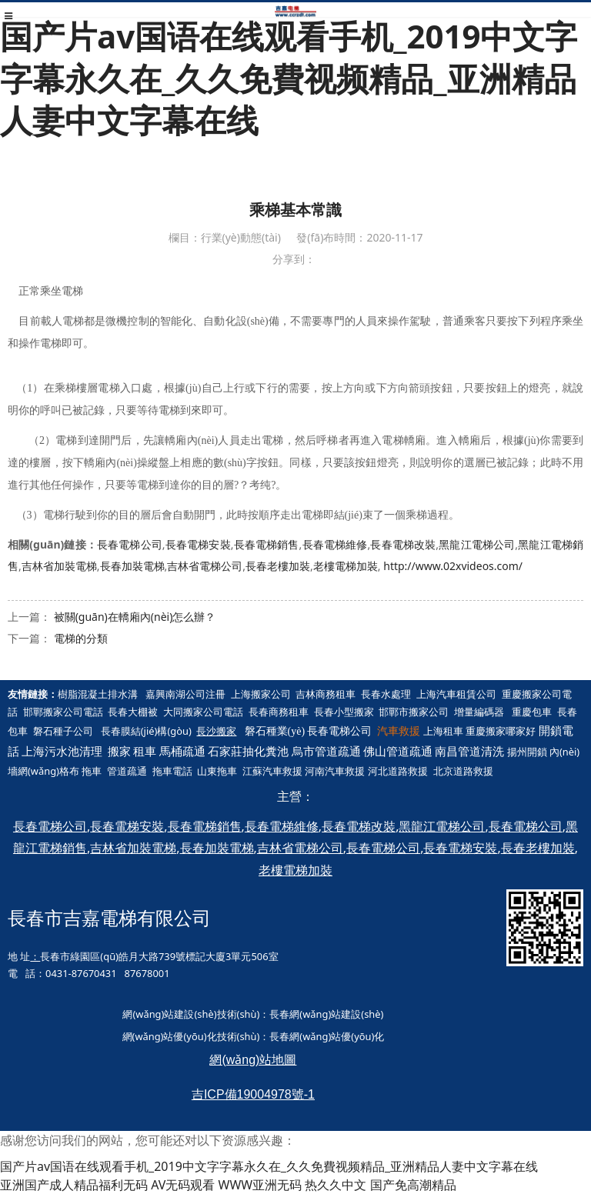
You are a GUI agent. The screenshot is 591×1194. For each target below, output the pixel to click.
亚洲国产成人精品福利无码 (74, 1184)
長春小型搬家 (344, 712)
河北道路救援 (398, 771)
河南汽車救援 (335, 771)
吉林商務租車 (326, 694)
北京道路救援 (463, 771)
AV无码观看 (183, 1184)
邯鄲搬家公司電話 (63, 712)
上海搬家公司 (261, 694)
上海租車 (443, 731)
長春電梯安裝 (198, 544)
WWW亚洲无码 (260, 1184)
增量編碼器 (479, 712)
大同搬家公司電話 (203, 712)
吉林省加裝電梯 (59, 566)
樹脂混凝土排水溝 (98, 694)
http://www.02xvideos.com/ (453, 566)
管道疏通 (127, 771)
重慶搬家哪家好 (501, 731)
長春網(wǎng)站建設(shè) (326, 1014)
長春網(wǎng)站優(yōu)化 (326, 1036)
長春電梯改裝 (403, 544)
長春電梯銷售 (266, 544)
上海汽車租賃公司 (456, 694)
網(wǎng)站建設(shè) (169, 1014)
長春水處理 (386, 694)
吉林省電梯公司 (204, 566)
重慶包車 (532, 712)
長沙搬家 (216, 731)
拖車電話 (172, 771)
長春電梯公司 (129, 544)
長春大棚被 (133, 712)
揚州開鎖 (527, 752)
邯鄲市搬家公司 (414, 712)
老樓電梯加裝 (345, 566)
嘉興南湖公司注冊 (185, 694)
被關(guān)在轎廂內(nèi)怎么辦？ (135, 616)
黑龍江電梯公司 (477, 544)
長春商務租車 (279, 712)
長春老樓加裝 (277, 566)
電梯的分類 (81, 638)
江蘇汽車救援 (272, 771)
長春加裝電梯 (132, 566)
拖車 (92, 771)
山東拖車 (217, 771)
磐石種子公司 (63, 731)
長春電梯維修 (334, 544)
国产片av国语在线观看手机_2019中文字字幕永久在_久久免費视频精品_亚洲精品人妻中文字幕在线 (289, 78)
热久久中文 (335, 1184)
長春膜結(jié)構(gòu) (146, 731)
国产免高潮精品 (413, 1184)
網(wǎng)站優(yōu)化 (169, 1036)
